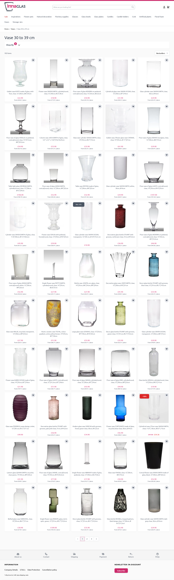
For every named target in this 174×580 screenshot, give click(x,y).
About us (18, 555)
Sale (6, 16)
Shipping (74, 555)
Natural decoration (44, 16)
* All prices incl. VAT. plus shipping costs (16, 575)
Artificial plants (145, 16)
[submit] (132, 7)
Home (6, 29)
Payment (103, 555)
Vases (6, 22)
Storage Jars (18, 22)
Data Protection (34, 570)
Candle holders (123, 16)
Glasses (75, 16)
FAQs (157, 555)
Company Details (11, 570)
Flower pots (28, 16)
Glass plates (99, 16)
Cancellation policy (49, 570)
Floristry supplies (62, 16)
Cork (134, 16)
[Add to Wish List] (33, 60)
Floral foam (159, 16)
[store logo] (15, 6)
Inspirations (15, 16)
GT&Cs (22, 570)
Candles (110, 16)
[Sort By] (162, 53)
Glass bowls (86, 16)
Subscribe (121, 570)
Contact (46, 555)
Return (131, 555)
